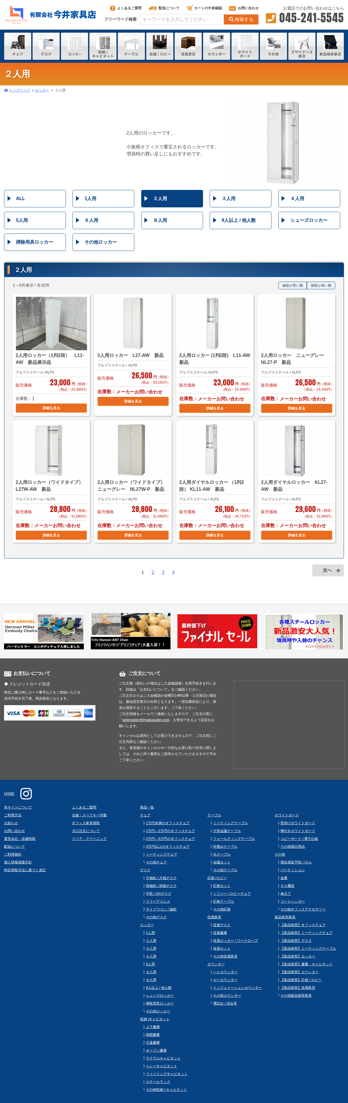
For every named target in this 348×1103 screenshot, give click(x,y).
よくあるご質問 (126, 8)
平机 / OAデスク (158, 894)
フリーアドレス (158, 901)
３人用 (228, 198)
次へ (327, 570)
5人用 (22, 220)
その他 (280, 854)
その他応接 (222, 909)
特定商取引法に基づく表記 (25, 870)
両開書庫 (153, 1035)
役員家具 (214, 917)
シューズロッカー (308, 220)
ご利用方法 (12, 815)
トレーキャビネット (161, 1066)
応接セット (222, 886)
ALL (20, 198)
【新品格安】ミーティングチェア (306, 933)
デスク (145, 870)
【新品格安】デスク (296, 941)
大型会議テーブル (227, 831)
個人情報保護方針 (18, 862)
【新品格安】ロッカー (297, 956)
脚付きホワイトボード (297, 831)
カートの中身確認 (204, 8)
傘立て (285, 894)
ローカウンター (225, 980)
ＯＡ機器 (287, 886)
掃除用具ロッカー (34, 242)
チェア (145, 815)
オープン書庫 (156, 1050)
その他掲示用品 (292, 847)
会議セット (222, 862)
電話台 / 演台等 (225, 1003)
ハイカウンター (225, 972)
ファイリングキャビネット (167, 1074)
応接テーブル (223, 901)
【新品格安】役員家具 (297, 988)
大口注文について (86, 831)
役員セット (222, 948)
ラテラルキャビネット (163, 1058)
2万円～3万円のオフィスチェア (170, 839)
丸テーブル (222, 854)
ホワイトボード (287, 815)
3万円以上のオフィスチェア (168, 847)
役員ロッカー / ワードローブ (235, 941)
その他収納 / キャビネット (166, 1090)
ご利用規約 (12, 854)
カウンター (216, 964)
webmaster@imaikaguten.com (145, 720)
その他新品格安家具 (296, 996)
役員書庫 (220, 933)
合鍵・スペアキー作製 (89, 815)
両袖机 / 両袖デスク (161, 886)
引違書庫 (153, 1043)
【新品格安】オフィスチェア (303, 925)
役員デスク (222, 925)
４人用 (297, 198)
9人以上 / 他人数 (239, 220)
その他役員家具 (225, 956)
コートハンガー (292, 901)
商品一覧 (147, 807)
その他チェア (156, 862)
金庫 (283, 878)
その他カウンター (227, 996)
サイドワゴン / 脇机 (161, 909)
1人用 (90, 198)
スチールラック (158, 1082)
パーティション (292, 870)
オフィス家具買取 (86, 823)
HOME (9, 794)
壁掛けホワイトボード (297, 823)
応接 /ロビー (217, 878)
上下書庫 (153, 1027)
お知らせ (11, 823)
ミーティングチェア (161, 854)
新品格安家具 (285, 917)
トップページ (19, 90)
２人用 (160, 198)
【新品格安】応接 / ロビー (301, 980)
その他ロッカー (100, 242)
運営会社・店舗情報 (19, 839)
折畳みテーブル (225, 847)
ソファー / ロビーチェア (232, 894)
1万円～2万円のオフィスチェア (170, 831)
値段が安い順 (292, 285)
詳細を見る (51, 408)
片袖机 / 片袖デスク (161, 878)
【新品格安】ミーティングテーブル (308, 948)
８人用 (160, 220)
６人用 (91, 220)
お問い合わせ (244, 8)
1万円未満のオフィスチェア (168, 823)
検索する (241, 19)
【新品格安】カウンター (299, 972)
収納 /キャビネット (155, 1019)
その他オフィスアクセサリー (303, 909)
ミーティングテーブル (230, 823)
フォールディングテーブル (234, 839)
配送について (164, 8)
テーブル (214, 815)
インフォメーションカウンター (237, 988)
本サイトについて (18, 807)
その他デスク (156, 917)
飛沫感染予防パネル (296, 862)
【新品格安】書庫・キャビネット (306, 964)
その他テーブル (225, 870)
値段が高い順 (321, 285)
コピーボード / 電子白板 (299, 839)
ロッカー (42, 90)
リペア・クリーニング (89, 839)
